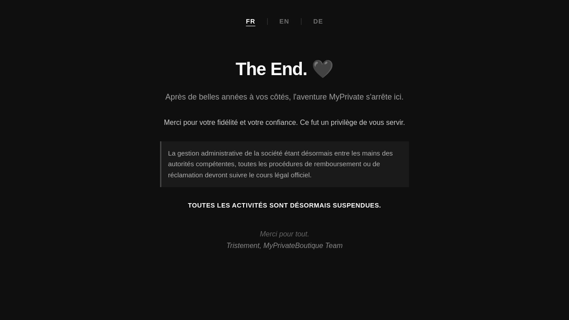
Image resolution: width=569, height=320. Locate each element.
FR (250, 21)
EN (284, 21)
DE (318, 21)
